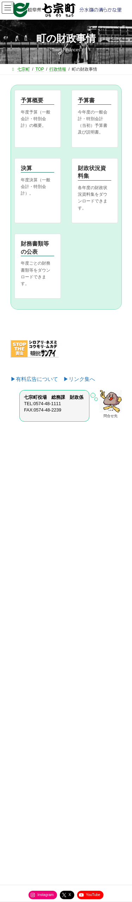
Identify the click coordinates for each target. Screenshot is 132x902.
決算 (26, 168)
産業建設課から (29, 589)
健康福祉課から (29, 601)
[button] (66, 496)
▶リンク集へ (79, 379)
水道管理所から (29, 626)
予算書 (86, 100)
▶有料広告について (37, 379)
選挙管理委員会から (34, 638)
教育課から (25, 614)
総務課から (25, 552)
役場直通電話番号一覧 (35, 770)
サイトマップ (27, 757)
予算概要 (32, 100)
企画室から (25, 565)
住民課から (25, 577)
